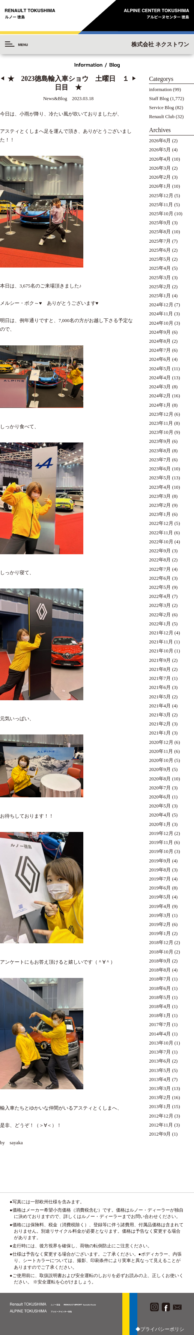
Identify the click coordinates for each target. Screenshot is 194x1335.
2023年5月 (160, 477)
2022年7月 (160, 569)
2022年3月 (160, 605)
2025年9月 (160, 222)
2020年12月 (161, 742)
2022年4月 (160, 596)
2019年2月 (160, 924)
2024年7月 (160, 350)
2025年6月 (160, 250)
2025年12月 (161, 195)
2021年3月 (160, 715)
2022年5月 (160, 587)
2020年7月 (160, 788)
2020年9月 (160, 769)
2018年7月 (160, 979)
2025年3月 (160, 277)
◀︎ (2, 78)
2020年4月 (160, 815)
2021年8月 (160, 669)
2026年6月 (160, 140)
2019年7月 (160, 879)
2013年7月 (160, 1052)
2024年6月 (160, 359)
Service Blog (161, 107)
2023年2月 (160, 505)
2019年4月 (160, 906)
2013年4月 (160, 1079)
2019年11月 (161, 842)
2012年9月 (160, 1134)
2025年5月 (160, 259)
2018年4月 (160, 1006)
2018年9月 (160, 961)
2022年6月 (160, 578)
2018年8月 (160, 970)
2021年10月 (161, 651)
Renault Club (161, 116)
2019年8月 (160, 870)
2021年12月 (161, 633)
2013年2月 (160, 1097)
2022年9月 (160, 550)
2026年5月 (160, 149)
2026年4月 (160, 159)
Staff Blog (159, 98)
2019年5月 (160, 897)
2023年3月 (160, 496)
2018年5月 (160, 997)
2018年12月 (161, 942)
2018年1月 (160, 1015)
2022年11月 (161, 532)
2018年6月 (160, 988)
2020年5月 (160, 806)
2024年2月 (160, 395)
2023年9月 (160, 441)
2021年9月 (160, 660)
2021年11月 (161, 642)
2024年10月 (161, 323)
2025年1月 (160, 295)
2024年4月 (160, 377)
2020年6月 (160, 797)
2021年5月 (160, 696)
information (160, 89)
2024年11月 (161, 313)
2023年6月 (160, 468)
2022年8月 (160, 560)
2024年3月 (160, 386)
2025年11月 (161, 204)
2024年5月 (160, 368)
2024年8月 (160, 341)
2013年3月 (160, 1088)
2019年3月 (160, 915)
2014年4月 (160, 1034)
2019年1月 (160, 933)
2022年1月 (160, 623)
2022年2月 (160, 614)
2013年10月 (161, 1043)
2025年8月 (160, 231)
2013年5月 (160, 1070)
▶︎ (134, 78)
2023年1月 (160, 514)
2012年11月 (161, 1125)
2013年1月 (160, 1106)
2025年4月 (160, 268)
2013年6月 (160, 1061)
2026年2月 (160, 177)
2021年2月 (160, 724)
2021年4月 (160, 706)
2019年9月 (160, 861)
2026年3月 (160, 168)
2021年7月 (160, 678)
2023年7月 (160, 459)
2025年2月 (160, 286)
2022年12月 (161, 523)
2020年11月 (161, 751)
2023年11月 (161, 423)
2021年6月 (160, 687)
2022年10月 (161, 541)
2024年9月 (160, 332)
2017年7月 (160, 1024)
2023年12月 (161, 414)
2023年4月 (160, 487)
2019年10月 (161, 851)
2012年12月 (161, 1116)
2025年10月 (161, 213)
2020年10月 (161, 760)
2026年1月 (160, 186)
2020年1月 (160, 824)
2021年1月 (160, 733)
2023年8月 (160, 450)
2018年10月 (161, 952)
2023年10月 (161, 432)
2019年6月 (160, 888)
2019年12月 (161, 833)
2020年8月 (160, 779)
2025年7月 (160, 241)
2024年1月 (160, 405)
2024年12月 (161, 304)
